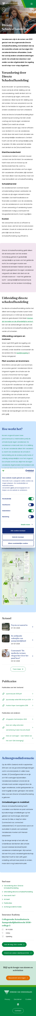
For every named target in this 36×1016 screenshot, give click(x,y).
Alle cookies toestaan (18, 530)
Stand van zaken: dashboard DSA (18, 953)
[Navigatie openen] (32, 4)
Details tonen (25, 524)
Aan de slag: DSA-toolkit (14, 944)
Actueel (7, 899)
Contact (18, 1011)
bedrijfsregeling (22, 353)
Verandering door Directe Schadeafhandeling (13, 887)
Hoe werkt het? (9, 895)
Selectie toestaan (18, 537)
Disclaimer (18, 999)
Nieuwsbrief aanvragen (18, 978)
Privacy (7, 999)
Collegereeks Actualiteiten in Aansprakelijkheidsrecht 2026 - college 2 (17, 922)
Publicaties (8, 903)
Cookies (28, 999)
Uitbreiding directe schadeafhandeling (18, 892)
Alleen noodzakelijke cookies (18, 543)
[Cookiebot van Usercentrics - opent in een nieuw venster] (25, 471)
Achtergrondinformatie (13, 907)
